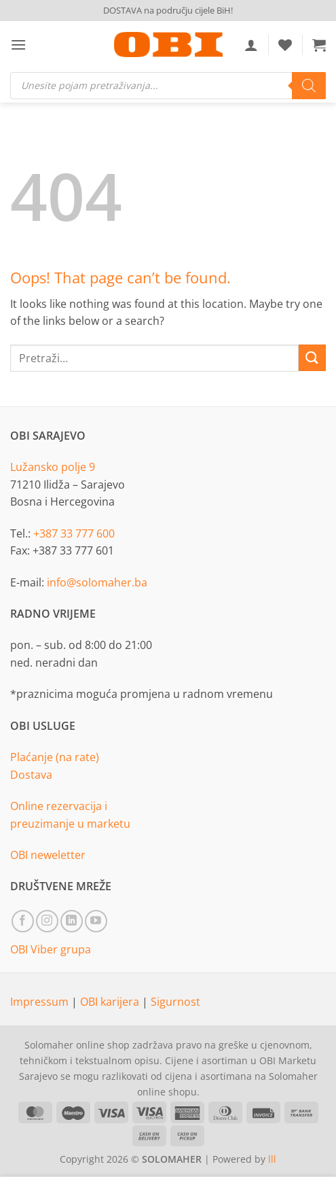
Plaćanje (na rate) (54, 757)
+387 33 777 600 (74, 533)
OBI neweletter (48, 854)
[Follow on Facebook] (23, 921)
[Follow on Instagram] (47, 921)
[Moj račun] (251, 45)
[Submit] (312, 358)
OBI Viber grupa (50, 949)
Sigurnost (175, 1001)
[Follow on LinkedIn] (71, 921)
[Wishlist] (285, 45)
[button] (18, 44)
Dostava (31, 774)
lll (272, 1159)
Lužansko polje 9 (52, 466)
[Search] (309, 85)
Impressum (40, 1001)
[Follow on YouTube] (96, 921)
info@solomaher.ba (97, 582)
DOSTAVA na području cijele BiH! (168, 10)
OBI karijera (111, 1001)
